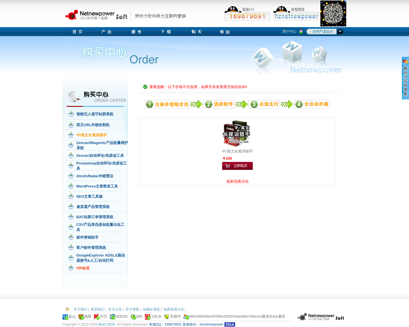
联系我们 (98, 309)
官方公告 (115, 309)
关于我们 (80, 309)
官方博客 (132, 309)
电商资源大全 (174, 309)
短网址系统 (151, 309)
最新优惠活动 (237, 181)
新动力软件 (106, 324)
